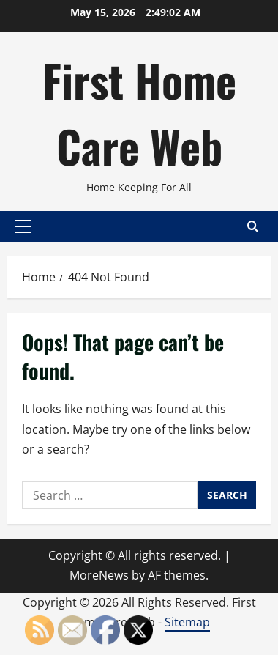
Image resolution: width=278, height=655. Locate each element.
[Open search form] (252, 226)
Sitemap (187, 622)
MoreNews (99, 575)
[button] (23, 226)
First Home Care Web (139, 112)
